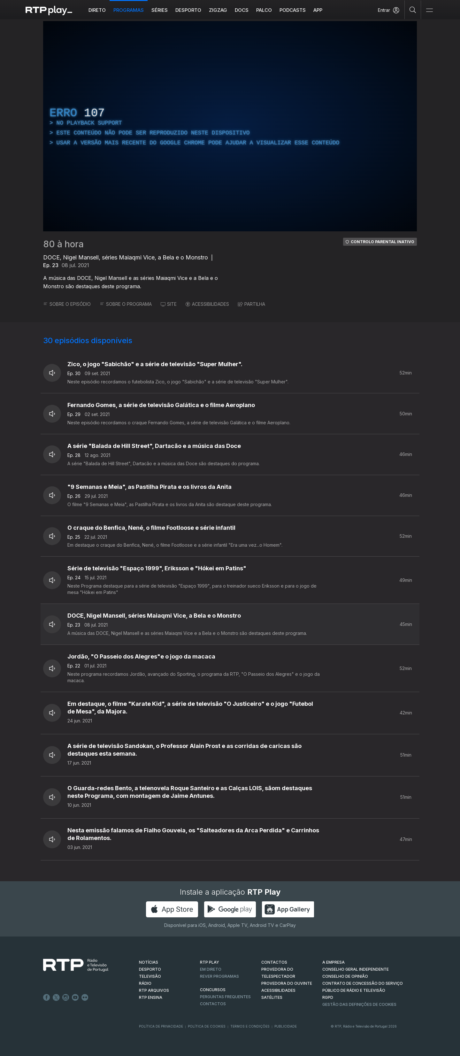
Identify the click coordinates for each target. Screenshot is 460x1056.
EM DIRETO (210, 969)
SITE (169, 304)
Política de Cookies (207, 1026)
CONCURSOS (213, 989)
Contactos (213, 1003)
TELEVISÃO (150, 976)
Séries (159, 10)
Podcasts (293, 10)
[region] (230, 126)
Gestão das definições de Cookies (359, 1004)
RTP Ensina (150, 997)
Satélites (271, 997)
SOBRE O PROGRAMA (126, 304)
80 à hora (63, 244)
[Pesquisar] (413, 9)
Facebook (46, 997)
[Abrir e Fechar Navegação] (429, 10)
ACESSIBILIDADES (207, 304)
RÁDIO (145, 983)
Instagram (65, 997)
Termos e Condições (250, 1026)
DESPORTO (150, 969)
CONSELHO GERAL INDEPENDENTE (355, 969)
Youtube (75, 997)
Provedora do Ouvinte (286, 983)
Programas (128, 10)
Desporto (188, 10)
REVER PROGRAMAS (219, 976)
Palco (264, 10)
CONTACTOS (274, 962)
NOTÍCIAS (148, 962)
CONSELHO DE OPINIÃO (345, 976)
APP (317, 10)
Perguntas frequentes (225, 996)
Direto (97, 10)
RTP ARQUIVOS (154, 990)
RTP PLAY (209, 962)
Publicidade (285, 1026)
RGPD (327, 997)
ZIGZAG (218, 10)
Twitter (56, 997)
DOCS (242, 10)
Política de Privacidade (161, 1026)
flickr (84, 997)
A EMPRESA (333, 962)
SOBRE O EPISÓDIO (67, 304)
